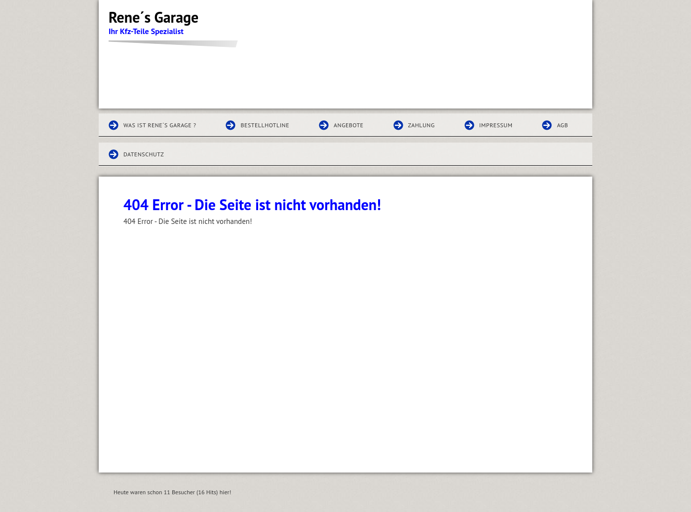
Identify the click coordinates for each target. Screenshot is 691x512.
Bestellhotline (264, 125)
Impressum (496, 125)
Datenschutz (143, 154)
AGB (562, 125)
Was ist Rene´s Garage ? (159, 125)
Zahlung (421, 125)
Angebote (348, 125)
